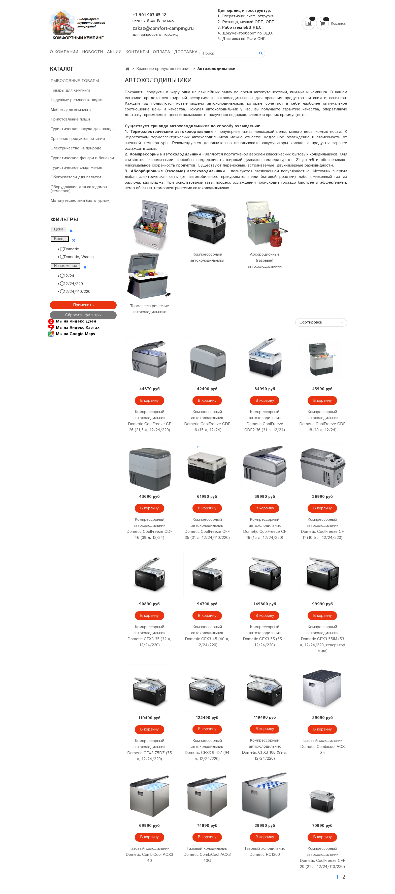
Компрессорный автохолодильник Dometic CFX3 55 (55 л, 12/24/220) (265, 636)
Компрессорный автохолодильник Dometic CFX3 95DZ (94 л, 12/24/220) (207, 750)
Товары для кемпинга (70, 90)
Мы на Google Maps (71, 334)
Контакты (137, 52)
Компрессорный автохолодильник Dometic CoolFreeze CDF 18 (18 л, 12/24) (322, 421)
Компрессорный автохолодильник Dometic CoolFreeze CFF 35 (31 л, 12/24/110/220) (207, 529)
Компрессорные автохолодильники (207, 257)
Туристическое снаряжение (76, 168)
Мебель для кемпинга (71, 110)
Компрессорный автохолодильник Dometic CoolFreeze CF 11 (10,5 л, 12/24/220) (322, 529)
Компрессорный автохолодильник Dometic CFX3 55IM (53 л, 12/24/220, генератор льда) (322, 639)
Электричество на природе (76, 148)
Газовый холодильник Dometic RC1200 (265, 852)
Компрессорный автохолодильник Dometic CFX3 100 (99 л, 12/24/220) (264, 749)
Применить (83, 305)
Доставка (186, 52)
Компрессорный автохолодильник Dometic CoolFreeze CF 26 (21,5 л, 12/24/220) (149, 421)
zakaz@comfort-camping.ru (163, 28)
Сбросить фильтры (83, 315)
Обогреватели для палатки (76, 177)
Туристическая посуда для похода (83, 129)
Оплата (161, 52)
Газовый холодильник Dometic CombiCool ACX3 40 (149, 855)
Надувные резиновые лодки (77, 100)
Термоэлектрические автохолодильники (149, 309)
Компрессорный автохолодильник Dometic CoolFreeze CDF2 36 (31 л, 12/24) (264, 421)
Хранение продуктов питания (163, 69)
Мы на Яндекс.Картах (73, 327)
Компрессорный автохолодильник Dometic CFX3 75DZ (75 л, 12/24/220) (149, 750)
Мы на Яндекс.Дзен (72, 321)
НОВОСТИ (92, 52)
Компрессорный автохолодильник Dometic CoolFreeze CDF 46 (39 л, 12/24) (149, 529)
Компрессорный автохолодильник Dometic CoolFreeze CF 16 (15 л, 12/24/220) (264, 529)
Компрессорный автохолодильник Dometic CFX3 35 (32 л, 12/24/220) (149, 636)
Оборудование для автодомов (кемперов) (79, 189)
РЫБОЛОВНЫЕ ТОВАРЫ (75, 81)
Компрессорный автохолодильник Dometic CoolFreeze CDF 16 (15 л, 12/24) (207, 421)
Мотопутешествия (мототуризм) (81, 201)
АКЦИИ (114, 52)
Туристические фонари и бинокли (82, 158)
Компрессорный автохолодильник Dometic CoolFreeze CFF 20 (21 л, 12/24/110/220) (322, 858)
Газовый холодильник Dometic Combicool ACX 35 (322, 747)
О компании (64, 52)
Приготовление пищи (70, 119)
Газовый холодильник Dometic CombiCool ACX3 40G (207, 855)
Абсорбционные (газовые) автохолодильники (265, 260)
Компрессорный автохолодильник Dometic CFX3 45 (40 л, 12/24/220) (207, 636)
